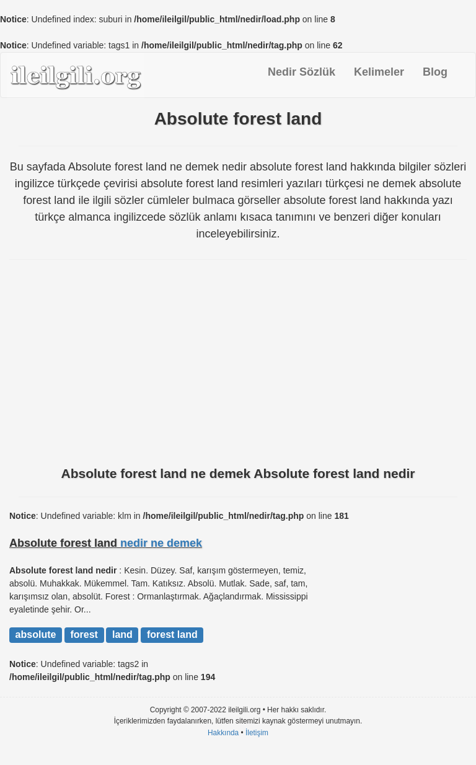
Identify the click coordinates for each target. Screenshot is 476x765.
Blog (435, 72)
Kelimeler (379, 72)
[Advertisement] (238, 368)
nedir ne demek (161, 543)
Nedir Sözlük (301, 72)
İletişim (256, 732)
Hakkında (223, 732)
